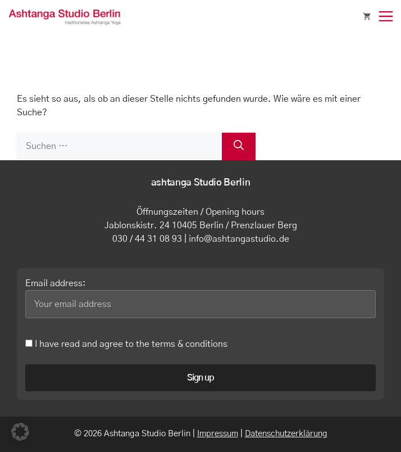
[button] (20, 432)
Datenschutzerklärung (286, 434)
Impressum (217, 434)
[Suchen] (239, 146)
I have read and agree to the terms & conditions (126, 344)
